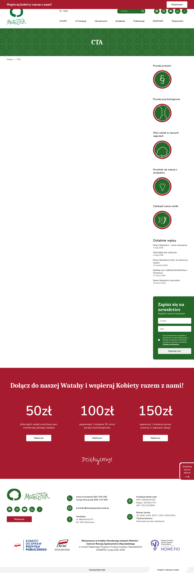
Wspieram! (177, 4)
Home (9, 59)
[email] (174, 322)
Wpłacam (39, 439)
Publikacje (139, 21)
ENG (65, 11)
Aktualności (101, 21)
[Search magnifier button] (142, 11)
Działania (120, 21)
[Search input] (129, 11)
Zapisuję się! (174, 352)
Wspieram (19, 520)
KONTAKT (158, 21)
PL (61, 11)
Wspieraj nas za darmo (187, 471)
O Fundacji (80, 21)
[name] (174, 330)
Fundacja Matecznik (97, 571)
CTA (19, 59)
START (63, 21)
